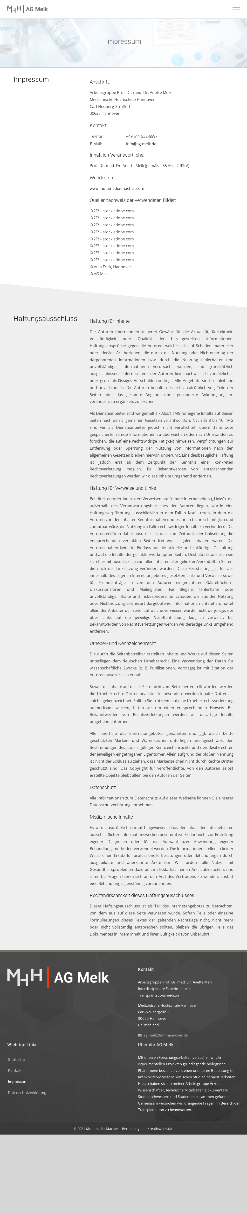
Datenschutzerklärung (110, 804)
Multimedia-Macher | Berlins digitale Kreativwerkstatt (130, 1128)
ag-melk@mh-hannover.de (163, 1035)
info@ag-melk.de (141, 143)
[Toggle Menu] (236, 9)
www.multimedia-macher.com (117, 188)
